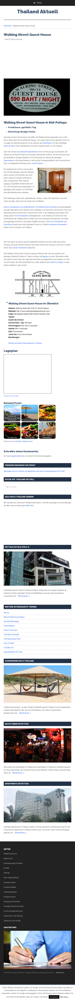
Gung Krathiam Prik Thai (13, 652)
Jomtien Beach (37, 163)
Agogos (46, 256)
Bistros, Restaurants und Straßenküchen (19, 207)
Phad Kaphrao (9, 626)
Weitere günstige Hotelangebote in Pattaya (25, 343)
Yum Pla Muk (9, 643)
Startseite (7, 26)
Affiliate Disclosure (10, 854)
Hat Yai (6, 613)
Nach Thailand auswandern (14, 617)
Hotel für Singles (57, 262)
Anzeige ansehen (10, 882)
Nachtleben (47, 143)
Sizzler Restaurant (19, 248)
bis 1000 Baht (17, 441)
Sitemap (7, 873)
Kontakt (6, 868)
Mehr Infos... (64, 997)
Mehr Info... (30, 505)
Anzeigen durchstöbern (12, 901)
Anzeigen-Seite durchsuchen (14, 906)
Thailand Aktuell (37, 11)
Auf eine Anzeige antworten (13, 911)
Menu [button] (39, 3)
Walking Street (27, 441)
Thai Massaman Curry (12, 639)
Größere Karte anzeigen (11, 396)
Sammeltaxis (9, 160)
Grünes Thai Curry (10, 630)
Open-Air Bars (9, 146)
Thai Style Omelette (11, 634)
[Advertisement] (22, 61)
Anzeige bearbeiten (10, 892)
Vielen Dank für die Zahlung (13, 916)
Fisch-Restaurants (21, 216)
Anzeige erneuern (10, 897)
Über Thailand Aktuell (11, 878)
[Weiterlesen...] (24, 596)
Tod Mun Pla (8, 648)
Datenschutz (8, 858)
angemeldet (16, 456)
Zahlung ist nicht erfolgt (12, 921)
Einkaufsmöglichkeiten (29, 152)
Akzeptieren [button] (54, 997)
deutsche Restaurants (58, 224)
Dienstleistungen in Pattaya (13, 863)
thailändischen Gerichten (47, 207)
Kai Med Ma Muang (11, 621)
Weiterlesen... (60, 972)
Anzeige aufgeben (10, 887)
